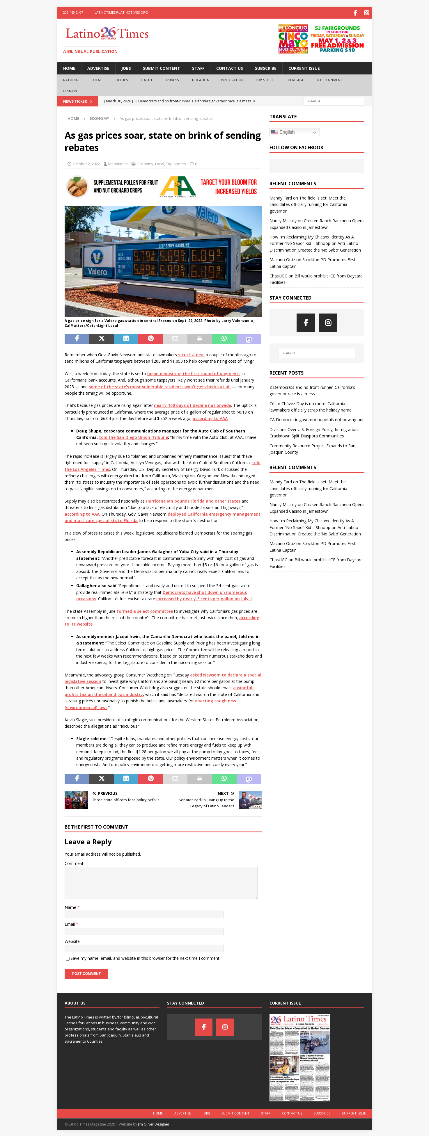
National (71, 78)
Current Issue (304, 67)
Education (199, 78)
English (283, 131)
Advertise (98, 67)
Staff (198, 67)
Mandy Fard (281, 197)
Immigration (232, 78)
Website (72, 940)
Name (71, 906)
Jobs (126, 67)
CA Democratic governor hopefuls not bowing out (317, 418)
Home (69, 67)
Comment (74, 862)
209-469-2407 (73, 12)
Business (171, 78)
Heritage (296, 78)
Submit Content (161, 67)
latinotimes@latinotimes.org (121, 12)
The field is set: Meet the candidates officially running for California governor (308, 203)
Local (96, 78)
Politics (121, 78)
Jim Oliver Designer (153, 1123)
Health (145, 78)
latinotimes (118, 162)
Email (70, 923)
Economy (145, 162)
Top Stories (265, 78)
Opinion (70, 90)
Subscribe (265, 67)
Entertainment (329, 78)
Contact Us (229, 67)
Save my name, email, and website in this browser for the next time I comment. (145, 957)
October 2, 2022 (86, 162)
